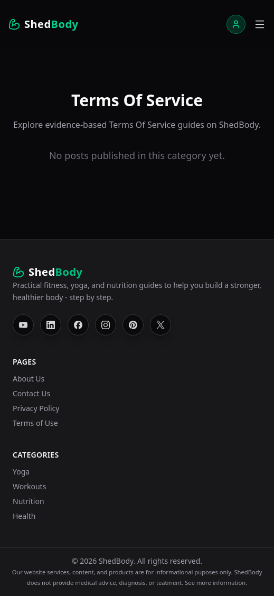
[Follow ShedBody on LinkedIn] (50, 325)
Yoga (21, 472)
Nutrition (28, 501)
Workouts (29, 486)
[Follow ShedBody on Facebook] (78, 325)
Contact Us (31, 393)
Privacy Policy (36, 408)
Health (24, 516)
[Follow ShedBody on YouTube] (23, 325)
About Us (28, 379)
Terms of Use (35, 423)
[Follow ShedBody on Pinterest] (133, 325)
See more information (215, 582)
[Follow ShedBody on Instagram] (105, 325)
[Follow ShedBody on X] (160, 325)
